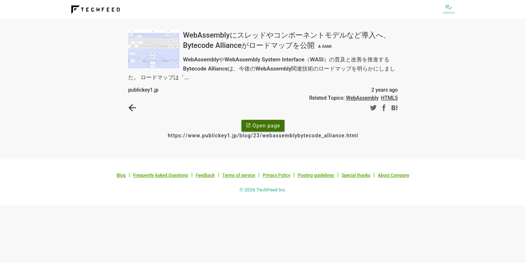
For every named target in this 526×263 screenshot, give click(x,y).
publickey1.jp (143, 90)
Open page (263, 125)
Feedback (205, 175)
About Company (393, 175)
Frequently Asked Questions (160, 175)
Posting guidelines (316, 175)
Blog (121, 175)
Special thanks (356, 175)
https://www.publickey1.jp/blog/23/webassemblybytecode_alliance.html (263, 135)
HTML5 (389, 98)
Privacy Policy (276, 175)
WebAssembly (362, 98)
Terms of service (238, 175)
